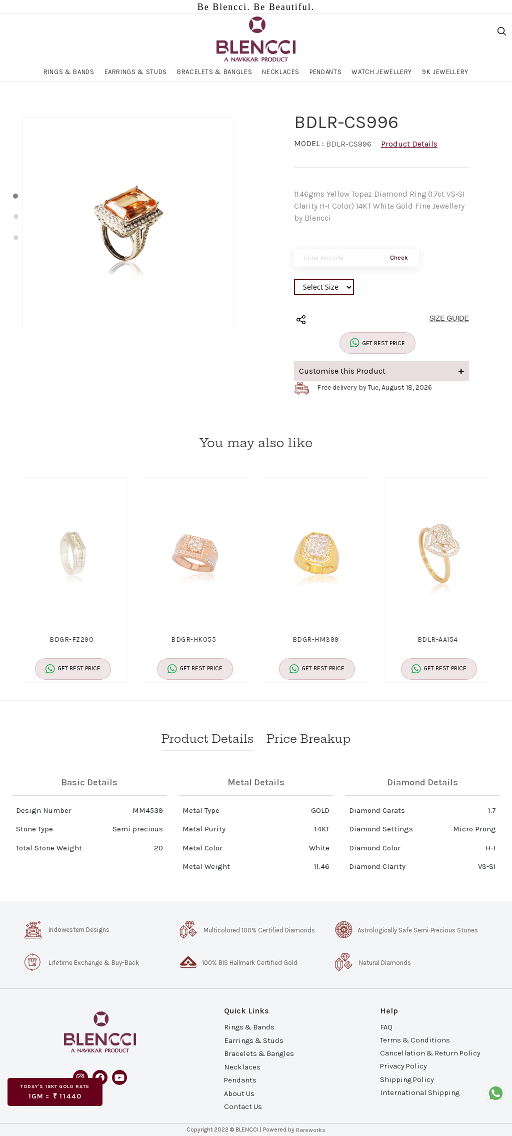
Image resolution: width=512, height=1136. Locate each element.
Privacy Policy (403, 1065)
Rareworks (311, 1129)
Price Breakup (308, 739)
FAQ (386, 1026)
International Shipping (420, 1091)
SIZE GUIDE (448, 318)
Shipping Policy (407, 1078)
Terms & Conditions (415, 1039)
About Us (239, 1092)
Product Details (409, 144)
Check (399, 257)
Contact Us (243, 1105)
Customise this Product (381, 371)
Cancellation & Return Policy (430, 1052)
